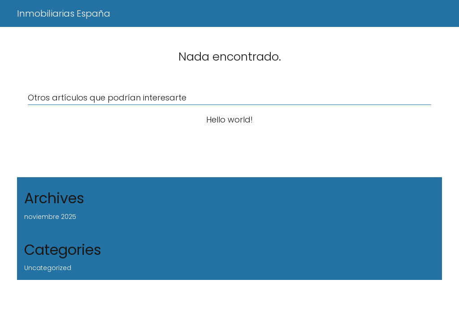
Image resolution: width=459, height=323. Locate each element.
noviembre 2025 (50, 216)
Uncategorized (47, 267)
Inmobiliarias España (63, 13)
